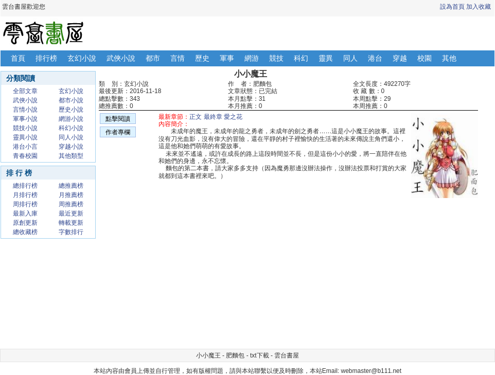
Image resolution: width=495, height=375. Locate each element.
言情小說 (25, 109)
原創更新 (25, 222)
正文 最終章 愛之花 (215, 116)
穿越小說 (71, 146)
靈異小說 (25, 137)
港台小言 (25, 146)
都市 (153, 58)
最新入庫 (25, 213)
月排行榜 (25, 195)
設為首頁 (452, 6)
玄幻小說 (81, 58)
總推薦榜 (71, 185)
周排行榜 (25, 204)
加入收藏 (478, 6)
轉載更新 (71, 222)
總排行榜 (25, 185)
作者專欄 (117, 132)
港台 (375, 58)
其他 (449, 58)
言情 (177, 58)
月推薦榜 (71, 195)
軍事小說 (25, 118)
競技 (276, 58)
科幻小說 (71, 128)
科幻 (301, 58)
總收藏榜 (25, 232)
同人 (350, 58)
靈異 (326, 58)
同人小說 (71, 137)
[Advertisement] (234, 273)
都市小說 (71, 100)
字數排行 (71, 232)
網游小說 (71, 118)
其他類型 (71, 155)
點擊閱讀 (117, 118)
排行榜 (46, 58)
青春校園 (25, 155)
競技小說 (25, 128)
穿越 (400, 58)
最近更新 (71, 213)
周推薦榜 (71, 204)
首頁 (18, 58)
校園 (424, 58)
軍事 (227, 58)
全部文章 (25, 91)
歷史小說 (71, 109)
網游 (251, 58)
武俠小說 (121, 58)
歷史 (202, 58)
